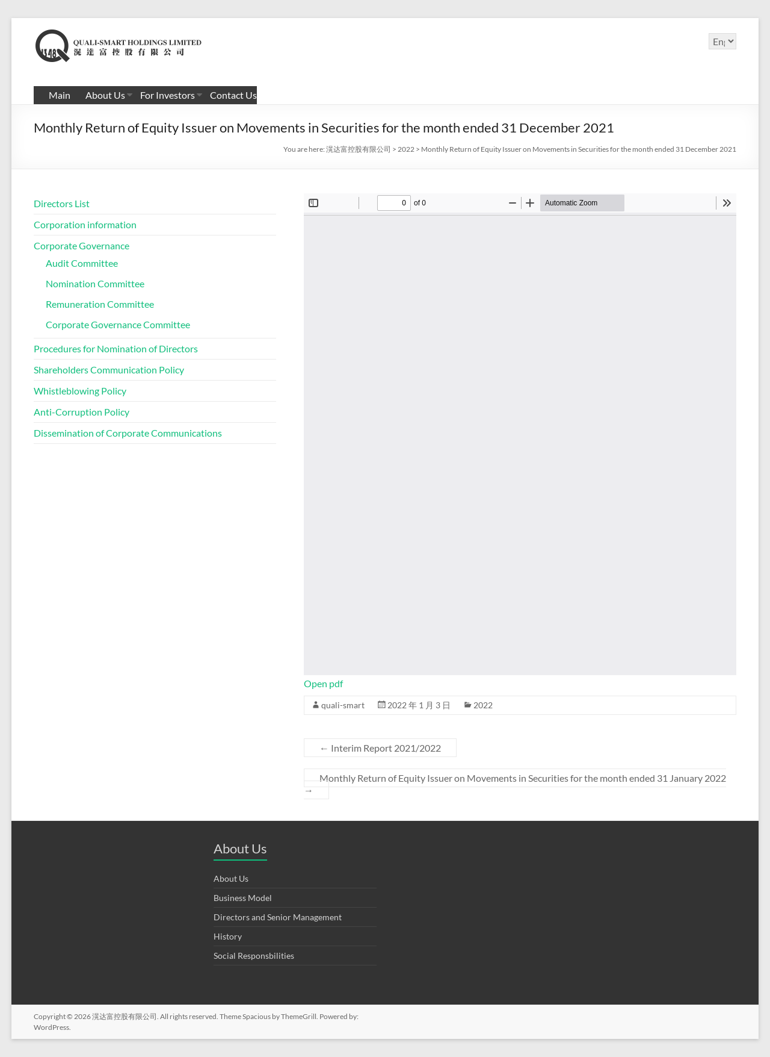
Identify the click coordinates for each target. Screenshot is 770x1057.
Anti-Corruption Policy (81, 411)
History (228, 936)
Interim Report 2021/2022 (380, 747)
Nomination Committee (95, 283)
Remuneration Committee (100, 304)
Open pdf (323, 683)
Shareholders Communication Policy (109, 369)
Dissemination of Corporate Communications (128, 432)
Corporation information (85, 224)
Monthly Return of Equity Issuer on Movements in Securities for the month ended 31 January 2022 (515, 784)
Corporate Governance (81, 245)
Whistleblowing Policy (80, 390)
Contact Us (233, 95)
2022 (483, 705)
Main (59, 95)
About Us (105, 95)
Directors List (62, 203)
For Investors (167, 95)
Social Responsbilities (254, 955)
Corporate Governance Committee (118, 324)
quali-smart (343, 705)
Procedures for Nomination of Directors (116, 348)
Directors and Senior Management (278, 917)
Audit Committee (82, 263)
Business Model (243, 898)
